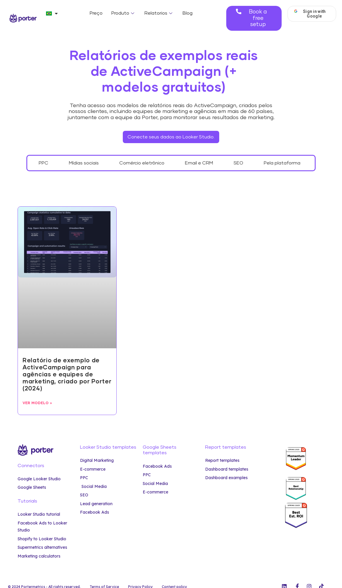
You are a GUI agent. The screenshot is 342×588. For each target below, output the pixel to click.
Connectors (31, 457)
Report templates (225, 439)
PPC (43, 154)
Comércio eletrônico (141, 154)
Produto (123, 13)
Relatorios (159, 13)
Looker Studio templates (108, 439)
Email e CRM (199, 154)
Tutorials (27, 493)
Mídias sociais (84, 154)
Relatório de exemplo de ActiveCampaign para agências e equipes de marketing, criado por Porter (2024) (67, 366)
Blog (188, 13)
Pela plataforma (282, 154)
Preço (96, 13)
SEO (238, 154)
